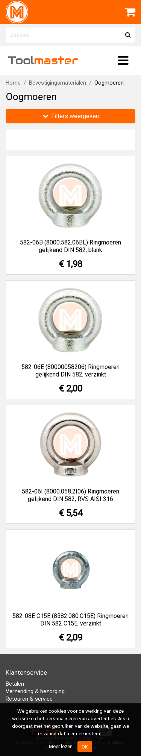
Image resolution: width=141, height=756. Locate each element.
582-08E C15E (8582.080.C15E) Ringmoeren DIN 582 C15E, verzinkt (70, 619)
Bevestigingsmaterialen (57, 82)
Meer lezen (61, 746)
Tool (43, 60)
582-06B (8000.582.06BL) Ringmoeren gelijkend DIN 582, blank (70, 246)
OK (85, 747)
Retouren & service (29, 698)
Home (13, 82)
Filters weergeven (70, 116)
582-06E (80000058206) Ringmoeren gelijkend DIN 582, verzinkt (70, 370)
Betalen (15, 683)
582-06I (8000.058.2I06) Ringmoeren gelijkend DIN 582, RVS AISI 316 (70, 495)
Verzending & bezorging (35, 691)
